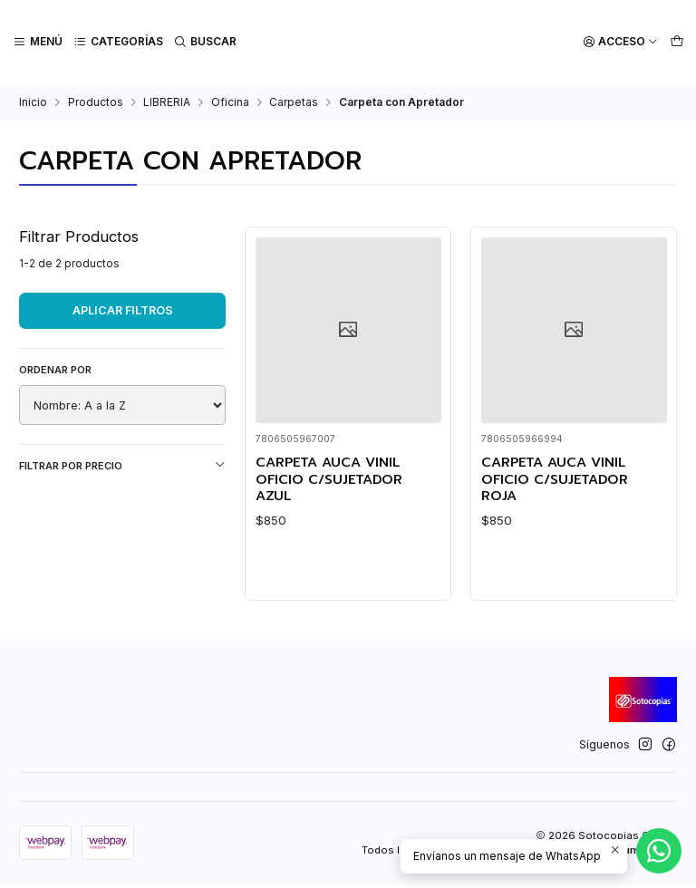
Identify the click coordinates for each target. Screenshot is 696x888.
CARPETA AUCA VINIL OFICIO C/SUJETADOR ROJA (557, 478)
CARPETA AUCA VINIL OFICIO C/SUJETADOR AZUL (332, 478)
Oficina (230, 100)
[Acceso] (621, 42)
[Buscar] (203, 42)
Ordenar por (55, 368)
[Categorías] (117, 42)
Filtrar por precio (122, 463)
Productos (95, 100)
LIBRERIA (166, 100)
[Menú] (37, 42)
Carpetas (293, 100)
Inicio (33, 100)
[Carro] (676, 42)
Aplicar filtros (122, 308)
